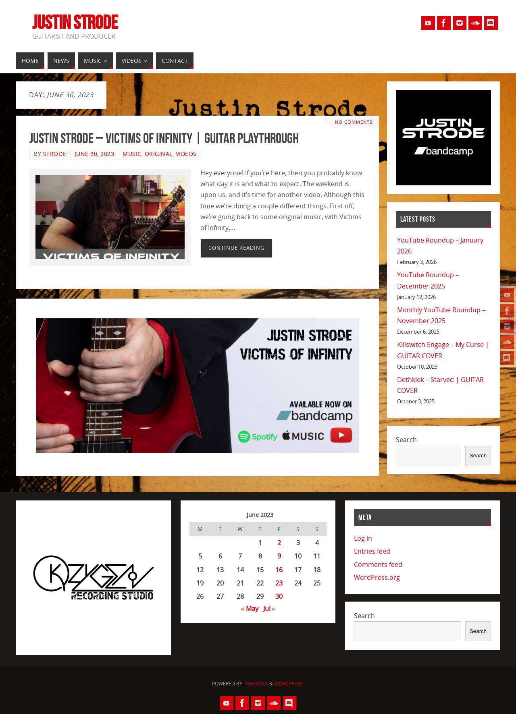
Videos (186, 154)
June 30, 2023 (94, 154)
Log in (363, 538)
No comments (353, 122)
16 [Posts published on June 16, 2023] (279, 569)
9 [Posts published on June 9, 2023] (279, 556)
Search (406, 439)
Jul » (269, 608)
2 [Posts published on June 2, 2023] (279, 542)
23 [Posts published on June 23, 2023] (279, 583)
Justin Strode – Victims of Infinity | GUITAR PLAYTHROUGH (164, 138)
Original (159, 154)
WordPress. (289, 683)
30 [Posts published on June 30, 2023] (279, 596)
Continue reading (236, 247)
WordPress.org (377, 577)
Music (132, 154)
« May (249, 608)
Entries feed (372, 551)
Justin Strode (75, 22)
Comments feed (378, 564)
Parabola (255, 683)
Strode (54, 154)
